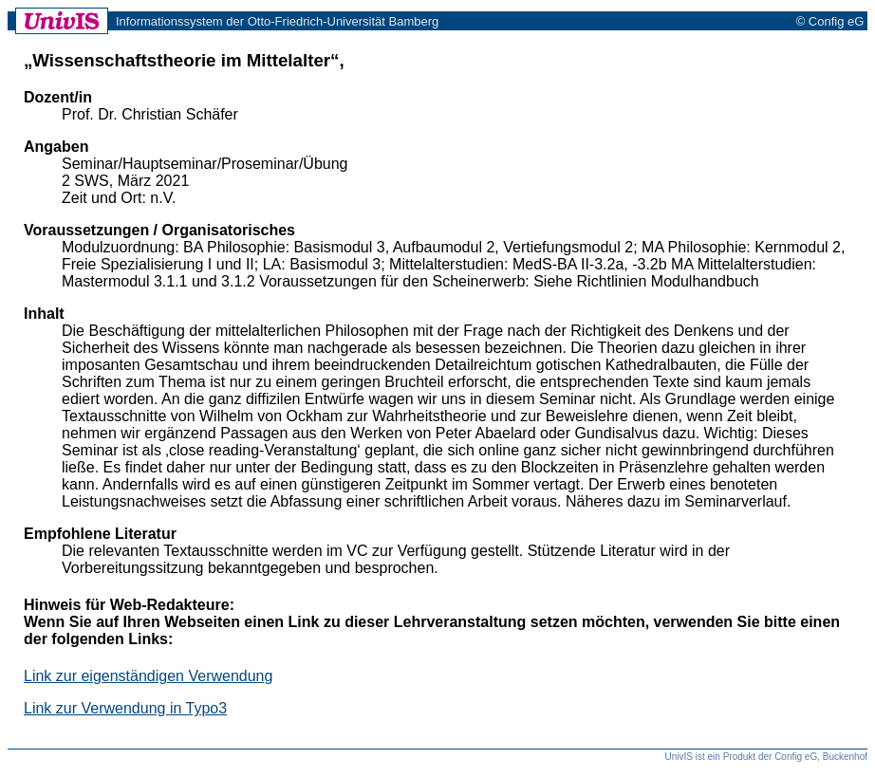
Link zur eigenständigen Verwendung (148, 676)
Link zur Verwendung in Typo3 (125, 708)
